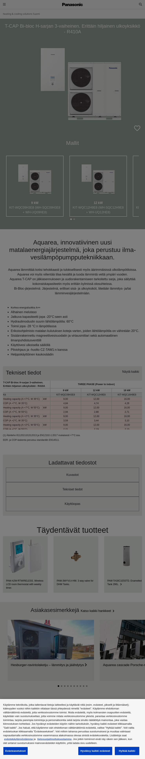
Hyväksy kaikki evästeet (95, 750)
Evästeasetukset (15, 750)
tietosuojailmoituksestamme (54, 739)
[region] (72, 729)
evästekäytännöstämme (18, 739)
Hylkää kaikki (127, 750)
